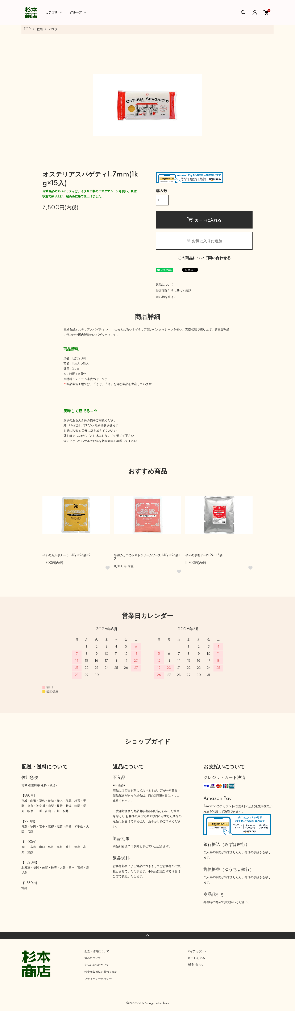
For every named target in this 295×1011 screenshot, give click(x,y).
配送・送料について (96, 951)
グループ (76, 12)
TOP (27, 29)
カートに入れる (204, 219)
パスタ (53, 29)
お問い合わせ (195, 964)
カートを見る (196, 958)
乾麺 (40, 29)
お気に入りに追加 (204, 241)
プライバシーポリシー (98, 978)
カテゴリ (51, 12)
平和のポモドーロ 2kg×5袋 (204, 555)
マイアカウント (197, 951)
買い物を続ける (166, 297)
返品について (165, 284)
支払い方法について (96, 965)
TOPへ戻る (147, 935)
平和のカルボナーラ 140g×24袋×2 (66, 555)
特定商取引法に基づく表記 (173, 291)
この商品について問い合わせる (204, 258)
